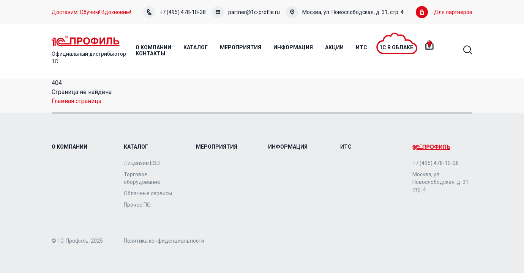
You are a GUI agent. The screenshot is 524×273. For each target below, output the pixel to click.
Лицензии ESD (142, 163)
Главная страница (76, 101)
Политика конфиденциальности (164, 241)
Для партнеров (444, 12)
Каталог (136, 147)
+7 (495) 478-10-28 (174, 12)
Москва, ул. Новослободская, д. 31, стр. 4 (345, 12)
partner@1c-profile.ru (246, 12)
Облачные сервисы (148, 193)
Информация (288, 147)
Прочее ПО (137, 205)
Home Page (86, 41)
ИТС (346, 147)
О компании (69, 147)
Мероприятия (216, 147)
